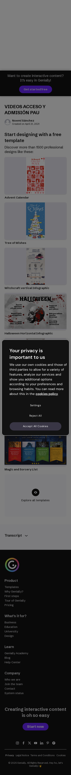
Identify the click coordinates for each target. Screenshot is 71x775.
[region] (35, 387)
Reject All (35, 415)
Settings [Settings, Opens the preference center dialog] (35, 405)
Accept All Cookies (35, 426)
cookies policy (47, 394)
